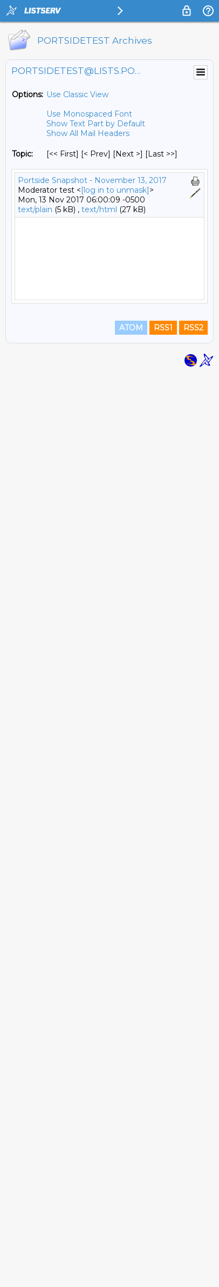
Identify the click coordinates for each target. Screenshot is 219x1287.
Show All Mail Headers (87, 133)
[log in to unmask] (115, 190)
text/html (99, 209)
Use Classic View (77, 94)
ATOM (131, 1239)
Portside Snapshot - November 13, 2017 (92, 180)
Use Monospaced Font (89, 114)
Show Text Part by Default (95, 123)
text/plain (35, 209)
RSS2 (193, 1239)
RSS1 (163, 1239)
